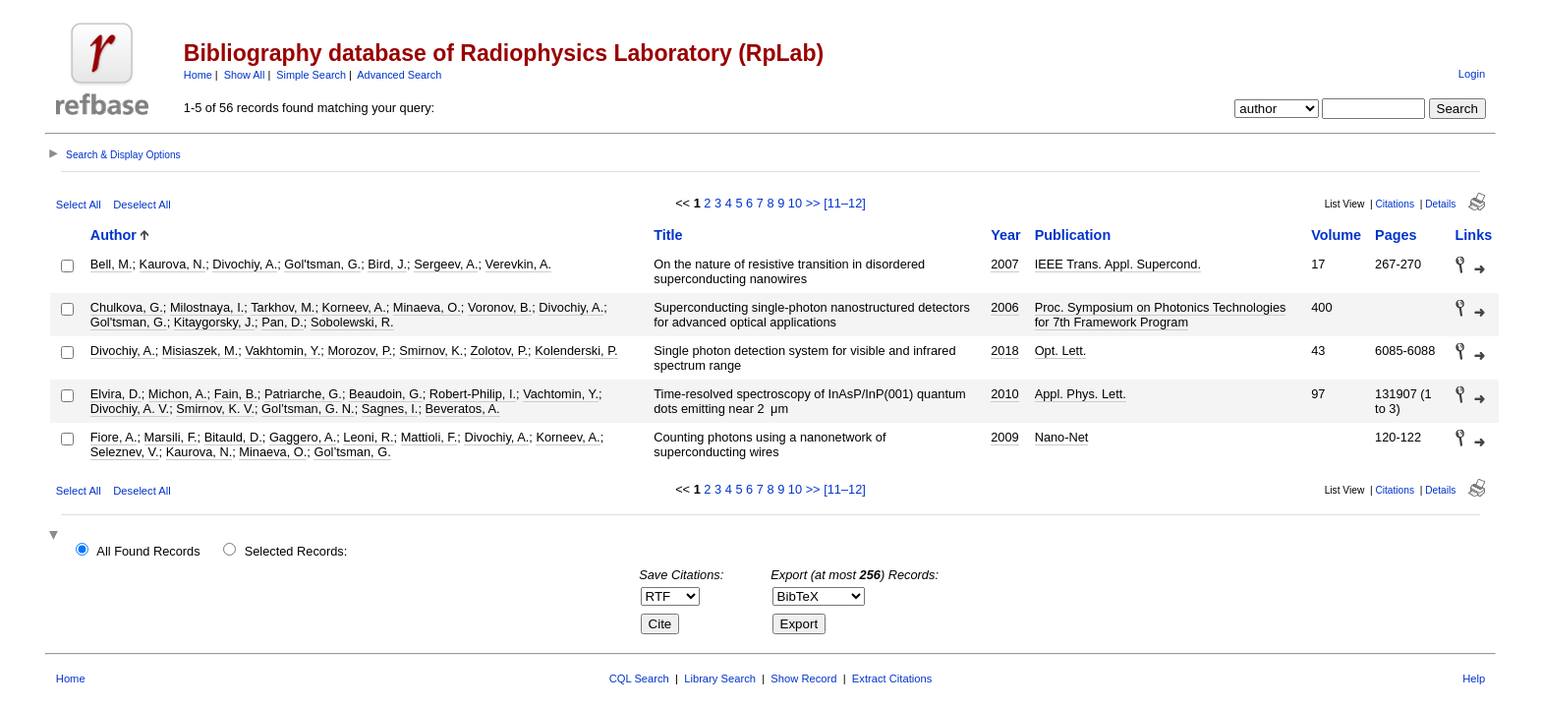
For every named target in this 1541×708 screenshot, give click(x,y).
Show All (244, 75)
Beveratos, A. (463, 408)
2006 (1004, 307)
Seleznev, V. (124, 451)
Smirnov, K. (431, 350)
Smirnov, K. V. (215, 408)
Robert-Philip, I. (472, 393)
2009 (1004, 437)
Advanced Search (399, 75)
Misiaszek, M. (200, 350)
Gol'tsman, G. (322, 264)
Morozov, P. (359, 350)
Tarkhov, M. (282, 307)
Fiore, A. (114, 437)
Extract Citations (892, 678)
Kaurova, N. (173, 264)
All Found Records (148, 551)
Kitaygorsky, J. (214, 322)
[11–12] (845, 203)
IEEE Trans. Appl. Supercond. (1118, 264)
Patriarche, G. (303, 393)
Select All (78, 204)
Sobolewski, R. (352, 322)
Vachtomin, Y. (561, 393)
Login (1471, 74)
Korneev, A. (354, 307)
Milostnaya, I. (207, 307)
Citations (1394, 204)
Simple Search (311, 75)
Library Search (720, 678)
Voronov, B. (500, 307)
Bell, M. (111, 264)
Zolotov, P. (500, 350)
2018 (1004, 350)
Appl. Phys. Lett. (1080, 393)
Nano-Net (1062, 437)
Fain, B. (235, 393)
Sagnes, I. (390, 408)
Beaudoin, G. (386, 393)
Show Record (803, 678)
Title (668, 235)
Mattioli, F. (429, 437)
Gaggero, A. (302, 437)
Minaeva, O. (427, 307)
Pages (1395, 235)
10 (795, 203)
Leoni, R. (368, 437)
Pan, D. (282, 322)
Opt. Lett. (1061, 350)
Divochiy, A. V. (129, 408)
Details (1440, 204)
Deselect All (141, 204)
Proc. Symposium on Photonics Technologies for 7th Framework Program (1160, 314)
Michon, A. (177, 393)
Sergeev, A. (446, 264)
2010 (1004, 393)
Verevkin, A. (518, 264)
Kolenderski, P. (576, 350)
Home (198, 75)
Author (113, 235)
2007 (1004, 264)
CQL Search (639, 678)
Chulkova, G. (126, 307)
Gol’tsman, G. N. (308, 408)
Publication (1073, 235)
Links (1474, 235)
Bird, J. (387, 264)
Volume (1336, 235)
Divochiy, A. (244, 264)
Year (1005, 235)
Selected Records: (296, 551)
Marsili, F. (171, 437)
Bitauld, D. (233, 437)
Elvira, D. (116, 393)
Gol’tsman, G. (352, 451)
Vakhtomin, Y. (282, 350)
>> (813, 203)
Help (1473, 678)
